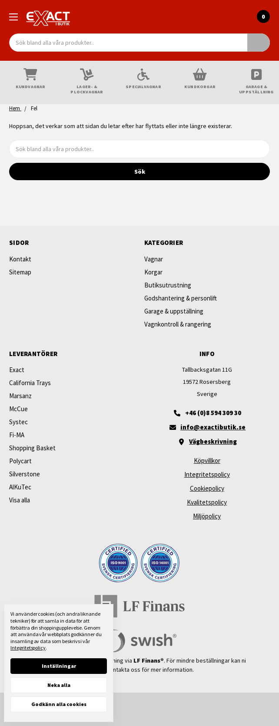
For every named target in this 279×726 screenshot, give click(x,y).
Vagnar (153, 259)
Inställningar (59, 666)
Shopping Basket (32, 448)
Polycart (20, 461)
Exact (16, 370)
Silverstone (24, 474)
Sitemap (20, 272)
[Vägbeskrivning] (207, 441)
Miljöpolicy (207, 516)
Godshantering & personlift (180, 298)
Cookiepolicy (207, 488)
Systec (18, 422)
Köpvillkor (207, 460)
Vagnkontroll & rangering (177, 324)
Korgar (153, 272)
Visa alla (19, 500)
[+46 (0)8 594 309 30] (207, 412)
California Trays (30, 383)
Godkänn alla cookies (58, 704)
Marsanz (20, 396)
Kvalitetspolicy (207, 502)
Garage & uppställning (173, 311)
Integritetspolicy (207, 474)
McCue (18, 409)
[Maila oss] (207, 427)
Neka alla (58, 685)
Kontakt (20, 259)
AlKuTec (20, 487)
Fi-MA (16, 435)
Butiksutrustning (167, 285)
